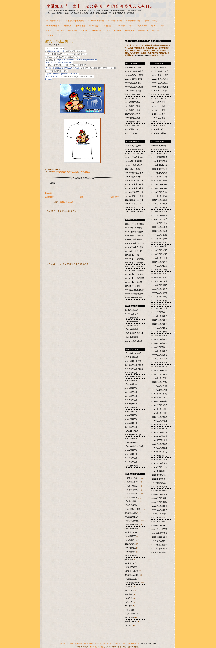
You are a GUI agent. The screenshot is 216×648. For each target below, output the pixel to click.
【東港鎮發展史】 (132, 501)
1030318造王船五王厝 (159, 258)
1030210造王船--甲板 (159, 378)
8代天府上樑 (142, 26)
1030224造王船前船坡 (159, 332)
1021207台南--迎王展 (159, 529)
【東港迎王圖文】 (151, 21)
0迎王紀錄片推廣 (132, 525)
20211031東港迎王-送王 (134, 208)
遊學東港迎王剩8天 (59, 41)
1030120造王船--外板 (159, 413)
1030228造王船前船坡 (159, 316)
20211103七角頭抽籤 (158, 67)
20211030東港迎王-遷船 (134, 204)
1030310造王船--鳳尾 (159, 285)
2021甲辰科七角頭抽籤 (134, 212)
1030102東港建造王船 (159, 471)
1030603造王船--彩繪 (159, 181)
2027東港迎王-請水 (132, 102)
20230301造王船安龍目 (159, 83)
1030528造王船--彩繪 (159, 188)
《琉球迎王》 (117, 643)
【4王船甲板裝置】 (132, 329)
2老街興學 (129, 559)
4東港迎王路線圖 (132, 571)
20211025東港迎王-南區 (134, 184)
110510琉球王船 (131, 427)
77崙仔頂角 (129, 610)
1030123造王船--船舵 (159, 401)
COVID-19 (129, 625)
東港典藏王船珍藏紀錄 (134, 294)
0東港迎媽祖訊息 (132, 517)
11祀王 (48, 31)
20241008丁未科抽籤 (159, 133)
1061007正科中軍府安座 (134, 243)
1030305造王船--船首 (159, 301)
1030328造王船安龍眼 (159, 231)
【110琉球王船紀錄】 (133, 353)
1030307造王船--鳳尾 (159, 293)
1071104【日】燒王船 (133, 282)
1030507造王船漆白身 (159, 215)
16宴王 (107, 31)
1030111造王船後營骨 (159, 440)
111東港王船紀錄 (131, 310)
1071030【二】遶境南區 (134, 263)
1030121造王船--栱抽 (159, 409)
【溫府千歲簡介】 (132, 505)
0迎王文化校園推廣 (133, 521)
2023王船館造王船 (115, 21)
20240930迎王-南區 (158, 110)
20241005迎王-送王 (158, 129)
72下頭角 (129, 590)
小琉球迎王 (129, 618)
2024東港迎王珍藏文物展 (74, 21)
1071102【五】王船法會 (134, 274)
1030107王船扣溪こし (159, 456)
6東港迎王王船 (131, 579)
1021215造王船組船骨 (159, 506)
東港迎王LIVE (131, 621)
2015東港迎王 (84, 172)
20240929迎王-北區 (158, 106)
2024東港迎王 (130, 548)
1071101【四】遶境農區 (134, 270)
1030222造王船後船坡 (159, 336)
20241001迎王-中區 (158, 114)
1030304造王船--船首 (159, 305)
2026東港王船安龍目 (133, 83)
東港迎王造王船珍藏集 (159, 150)
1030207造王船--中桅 (159, 386)
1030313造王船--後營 (159, 273)
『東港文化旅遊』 (132, 478)
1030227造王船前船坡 (159, 320)
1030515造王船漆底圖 (159, 204)
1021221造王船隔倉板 (159, 487)
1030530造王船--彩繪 (159, 184)
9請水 (153, 26)
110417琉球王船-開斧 (133, 361)
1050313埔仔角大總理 (133, 228)
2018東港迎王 (130, 540)
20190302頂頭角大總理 (134, 150)
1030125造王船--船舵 (159, 394)
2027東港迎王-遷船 (132, 126)
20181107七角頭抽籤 (133, 146)
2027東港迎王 (130, 552)
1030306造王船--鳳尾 (159, 297)
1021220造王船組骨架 (159, 491)
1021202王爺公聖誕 (158, 521)
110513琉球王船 (131, 439)
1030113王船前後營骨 (159, 436)
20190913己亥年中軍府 (134, 153)
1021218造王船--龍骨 (159, 498)
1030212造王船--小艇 (159, 370)
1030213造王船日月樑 (159, 367)
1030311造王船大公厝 (159, 281)
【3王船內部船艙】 (132, 325)
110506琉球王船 (131, 423)
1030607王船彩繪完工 (159, 173)
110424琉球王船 (131, 380)
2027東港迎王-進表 (132, 95)
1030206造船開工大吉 (159, 390)
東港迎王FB (130, 31)
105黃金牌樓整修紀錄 (133, 298)
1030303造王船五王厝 (159, 308)
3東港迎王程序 (131, 567)
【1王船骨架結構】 (132, 318)
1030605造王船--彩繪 (159, 177)
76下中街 (129, 606)
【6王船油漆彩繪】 (132, 337)
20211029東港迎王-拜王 (134, 200)
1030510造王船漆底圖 (159, 212)
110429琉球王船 (131, 400)
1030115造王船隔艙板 (159, 428)
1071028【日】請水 (132, 255)
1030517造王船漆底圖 (159, 200)
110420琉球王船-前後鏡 (134, 369)
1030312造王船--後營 (159, 277)
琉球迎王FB (143, 31)
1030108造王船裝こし (159, 452)
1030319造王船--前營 (159, 254)
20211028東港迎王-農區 (134, 196)
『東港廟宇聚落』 (132, 494)
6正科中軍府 (120, 26)
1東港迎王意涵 (131, 532)
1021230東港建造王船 (159, 475)
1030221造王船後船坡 (159, 339)
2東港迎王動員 (131, 563)
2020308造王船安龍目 (133, 161)
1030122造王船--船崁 (159, 405)
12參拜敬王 (59, 31)
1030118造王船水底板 (159, 417)
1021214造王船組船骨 (159, 510)
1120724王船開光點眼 (133, 341)
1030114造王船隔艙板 (159, 432)
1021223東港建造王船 (159, 483)
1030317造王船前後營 (159, 262)
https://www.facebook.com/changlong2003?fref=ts (77, 60)
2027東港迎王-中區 (132, 114)
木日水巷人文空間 (96, 647)
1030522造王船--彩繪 (159, 196)
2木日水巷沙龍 (131, 556)
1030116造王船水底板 (159, 425)
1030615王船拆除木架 (159, 165)
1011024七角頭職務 (158, 553)
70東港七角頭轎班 (132, 583)
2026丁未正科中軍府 (133, 91)
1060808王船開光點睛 (133, 239)
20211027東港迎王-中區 (134, 192)
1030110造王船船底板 (159, 444)
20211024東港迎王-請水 (134, 181)
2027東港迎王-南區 (132, 106)
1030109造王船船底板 (159, 448)
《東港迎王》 (107, 643)
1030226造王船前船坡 (159, 324)
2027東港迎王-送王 (132, 129)
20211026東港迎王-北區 (134, 188)
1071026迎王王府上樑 (133, 251)
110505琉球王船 (131, 419)
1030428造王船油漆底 (159, 219)
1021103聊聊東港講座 (159, 537)
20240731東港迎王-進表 (160, 95)
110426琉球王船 (131, 388)
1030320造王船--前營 (159, 250)
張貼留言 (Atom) (66, 202)
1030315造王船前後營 (159, 266)
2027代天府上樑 (131, 98)
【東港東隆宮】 (131, 498)
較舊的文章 (114, 197)
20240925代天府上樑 (159, 98)
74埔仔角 (129, 598)
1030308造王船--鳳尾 (159, 289)
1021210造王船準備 (158, 525)
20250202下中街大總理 (134, 71)
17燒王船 (117, 31)
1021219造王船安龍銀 (159, 494)
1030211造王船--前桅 (159, 374)
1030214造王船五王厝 (159, 363)
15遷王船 (84, 31)
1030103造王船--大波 (159, 467)
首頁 (82, 197)
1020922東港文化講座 (159, 545)
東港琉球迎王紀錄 (133, 21)
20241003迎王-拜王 (158, 122)
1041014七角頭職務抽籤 (134, 224)
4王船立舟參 (94, 26)
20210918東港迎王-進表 (134, 173)
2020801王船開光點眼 (133, 165)
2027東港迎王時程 (53, 21)
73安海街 (129, 594)
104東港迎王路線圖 (158, 146)
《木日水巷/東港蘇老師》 (131, 643)
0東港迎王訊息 (72, 172)
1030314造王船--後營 (159, 270)
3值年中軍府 (80, 26)
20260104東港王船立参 (134, 79)
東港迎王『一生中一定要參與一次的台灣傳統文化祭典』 (100, 6)
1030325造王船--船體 (159, 235)
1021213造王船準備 (158, 514)
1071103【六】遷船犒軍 (134, 278)
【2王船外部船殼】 (132, 322)
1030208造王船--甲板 (159, 382)
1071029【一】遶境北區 (134, 259)
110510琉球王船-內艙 (133, 435)
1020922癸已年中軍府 (159, 549)
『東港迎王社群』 (132, 482)
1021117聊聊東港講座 (159, 533)
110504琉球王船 (131, 415)
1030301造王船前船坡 (159, 312)
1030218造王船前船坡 (159, 351)
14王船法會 (96, 31)
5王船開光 (107, 26)
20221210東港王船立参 (159, 79)
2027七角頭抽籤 (131, 133)
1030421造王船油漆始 (159, 223)
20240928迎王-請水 (158, 102)
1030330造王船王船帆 (159, 227)
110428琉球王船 (131, 396)
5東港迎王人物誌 (132, 575)
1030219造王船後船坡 (159, 347)
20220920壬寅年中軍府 (159, 75)
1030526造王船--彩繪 (159, 192)
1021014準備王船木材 (159, 541)
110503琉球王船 (131, 411)
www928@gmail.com (143, 55)
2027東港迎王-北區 (132, 110)
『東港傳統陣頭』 (132, 490)
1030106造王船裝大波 (159, 460)
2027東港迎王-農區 (132, 118)
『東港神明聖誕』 (132, 486)
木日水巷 (49, 36)
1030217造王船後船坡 (159, 355)
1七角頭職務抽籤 (52, 26)
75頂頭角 (129, 602)
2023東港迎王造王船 (96, 21)
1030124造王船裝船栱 (159, 398)
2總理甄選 (67, 26)
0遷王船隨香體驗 (132, 528)
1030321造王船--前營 (159, 246)
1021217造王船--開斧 (159, 502)
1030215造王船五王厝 (159, 359)
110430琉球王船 (131, 404)
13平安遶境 (72, 31)
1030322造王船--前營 (159, 243)
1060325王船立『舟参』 (134, 236)
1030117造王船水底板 (159, 421)
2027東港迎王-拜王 (132, 122)
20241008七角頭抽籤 (133, 67)
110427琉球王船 (131, 392)
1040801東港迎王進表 (159, 153)
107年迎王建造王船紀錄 (134, 290)
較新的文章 (49, 197)
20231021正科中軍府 (159, 91)
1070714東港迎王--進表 (134, 247)
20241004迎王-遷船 (158, 126)
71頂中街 (129, 587)
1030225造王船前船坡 (159, 328)
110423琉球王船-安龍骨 (134, 377)
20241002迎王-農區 (158, 118)
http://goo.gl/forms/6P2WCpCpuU (66, 74)
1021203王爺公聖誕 (158, 518)
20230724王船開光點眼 (159, 87)
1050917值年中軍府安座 (134, 232)
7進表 (131, 26)
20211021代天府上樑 (133, 177)
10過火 (162, 26)
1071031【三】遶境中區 (134, 267)
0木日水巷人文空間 (59, 172)
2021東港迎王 (130, 544)
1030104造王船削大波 (159, 463)
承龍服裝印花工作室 (56, 51)
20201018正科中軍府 (133, 169)
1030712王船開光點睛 (159, 161)
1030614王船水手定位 (159, 169)
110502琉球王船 (131, 408)
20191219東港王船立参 (134, 157)
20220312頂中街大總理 (159, 71)
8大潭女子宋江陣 (132, 614)
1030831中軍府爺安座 (159, 157)
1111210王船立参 (131, 314)
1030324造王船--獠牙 (159, 239)
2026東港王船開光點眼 (134, 87)
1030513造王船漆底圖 (159, 208)
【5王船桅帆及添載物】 (134, 333)
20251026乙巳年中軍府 (134, 75)
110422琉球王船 (131, 373)
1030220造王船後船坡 (159, 343)
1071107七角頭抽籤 (132, 286)
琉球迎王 (155, 31)
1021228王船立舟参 (158, 479)
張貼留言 (48, 193)
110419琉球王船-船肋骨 (134, 365)
